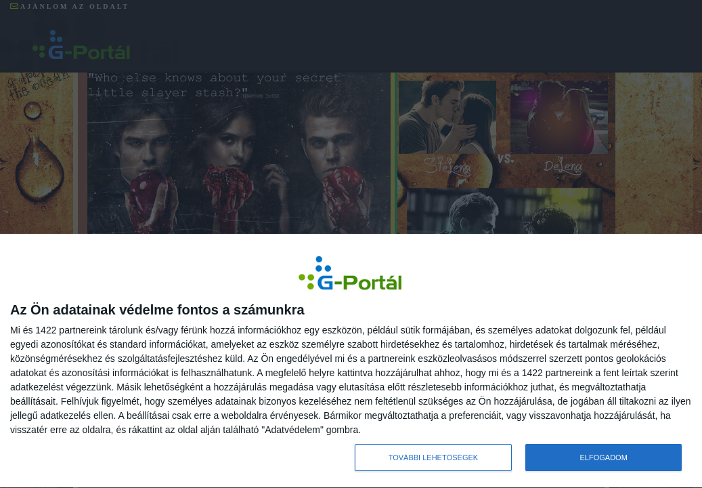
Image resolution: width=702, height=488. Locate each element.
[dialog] (351, 361)
